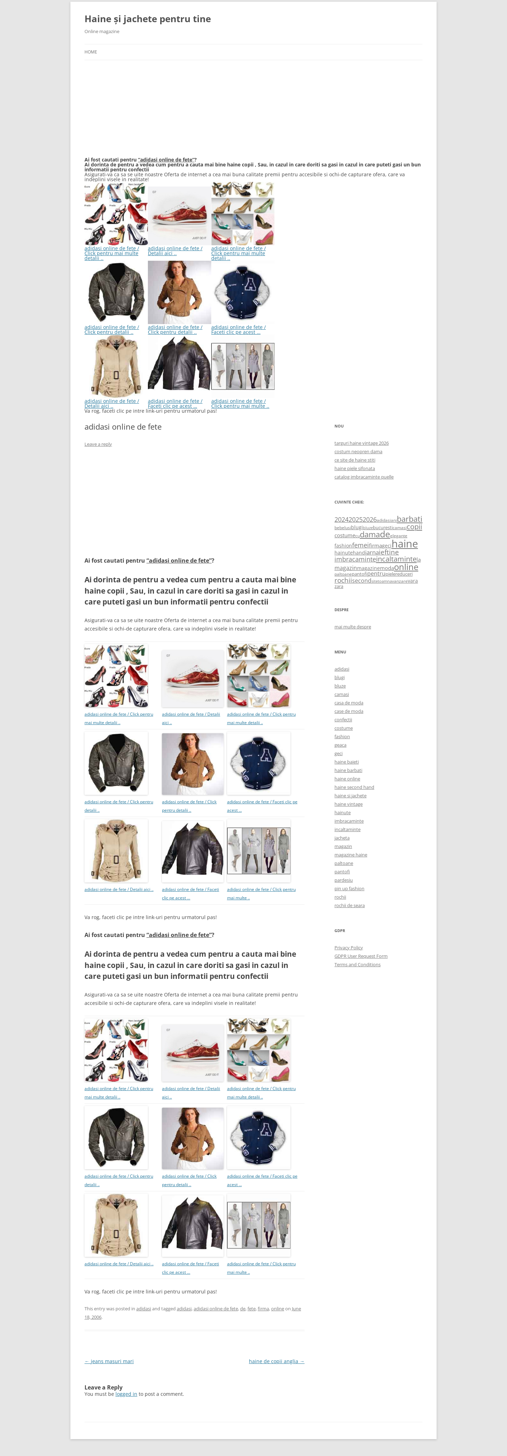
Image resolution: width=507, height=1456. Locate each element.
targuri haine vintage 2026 (361, 443)
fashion (342, 736)
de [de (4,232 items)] (385, 534)
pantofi (342, 871)
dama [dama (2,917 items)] (370, 534)
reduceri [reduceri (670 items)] (404, 574)
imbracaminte (349, 821)
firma (263, 1308)
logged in (126, 1394)
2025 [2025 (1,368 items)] (356, 519)
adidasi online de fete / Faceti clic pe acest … (243, 327)
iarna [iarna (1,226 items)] (372, 552)
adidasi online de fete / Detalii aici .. (179, 248)
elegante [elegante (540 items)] (398, 535)
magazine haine (350, 855)
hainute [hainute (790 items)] (343, 552)
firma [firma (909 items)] (375, 545)
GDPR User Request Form (361, 956)
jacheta (342, 838)
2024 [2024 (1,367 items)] (341, 519)
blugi (339, 677)
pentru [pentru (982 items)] (376, 573)
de (242, 1308)
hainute (342, 812)
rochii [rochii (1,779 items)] (343, 580)
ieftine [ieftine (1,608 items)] (389, 551)
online (277, 1308)
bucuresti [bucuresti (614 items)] (383, 527)
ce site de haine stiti (354, 460)
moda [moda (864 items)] (387, 567)
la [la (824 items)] (419, 559)
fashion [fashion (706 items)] (343, 545)
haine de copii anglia (277, 1361)
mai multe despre (352, 626)
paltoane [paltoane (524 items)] (343, 574)
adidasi (143, 1308)
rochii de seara (349, 905)
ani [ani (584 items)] (394, 520)
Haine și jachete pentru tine (147, 18)
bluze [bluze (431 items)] (368, 527)
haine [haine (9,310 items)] (405, 544)
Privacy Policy (348, 947)
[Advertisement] (137, 113)
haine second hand (354, 787)
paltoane (343, 863)
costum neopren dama (358, 451)
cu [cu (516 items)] (357, 535)
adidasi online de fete (216, 1308)
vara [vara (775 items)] (413, 580)
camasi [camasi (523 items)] (400, 527)
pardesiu (343, 880)
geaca (340, 745)
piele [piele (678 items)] (390, 574)
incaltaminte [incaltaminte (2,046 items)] (396, 559)
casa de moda (348, 702)
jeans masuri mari (109, 1361)
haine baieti (346, 762)
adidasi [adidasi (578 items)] (384, 520)
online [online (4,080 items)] (406, 566)
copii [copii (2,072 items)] (414, 526)
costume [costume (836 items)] (344, 535)
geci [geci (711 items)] (387, 545)
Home (90, 52)
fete (252, 1308)
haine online (347, 779)
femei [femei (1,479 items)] (360, 545)
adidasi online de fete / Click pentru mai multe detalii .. (116, 250)
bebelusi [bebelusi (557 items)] (342, 528)
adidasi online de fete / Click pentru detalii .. (116, 327)
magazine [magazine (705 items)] (368, 568)
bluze (340, 686)
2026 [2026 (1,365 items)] (370, 519)
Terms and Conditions (357, 964)
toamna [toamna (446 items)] (385, 581)
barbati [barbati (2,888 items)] (410, 518)
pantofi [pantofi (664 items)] (359, 574)
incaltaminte (347, 829)
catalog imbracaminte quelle (364, 477)
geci (338, 753)
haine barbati (348, 770)
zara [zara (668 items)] (338, 586)
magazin (343, 846)
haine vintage (348, 804)
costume (343, 728)
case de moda (348, 711)
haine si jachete (350, 795)
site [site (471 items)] (374, 581)
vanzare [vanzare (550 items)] (400, 581)
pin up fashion (349, 888)
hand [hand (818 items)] (359, 552)
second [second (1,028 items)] (361, 580)
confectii (343, 719)
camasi (341, 694)
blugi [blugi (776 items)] (357, 527)
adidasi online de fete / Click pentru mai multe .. (243, 401)
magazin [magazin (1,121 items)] (345, 568)
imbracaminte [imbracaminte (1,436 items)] (355, 559)
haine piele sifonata (354, 468)
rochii (340, 897)
